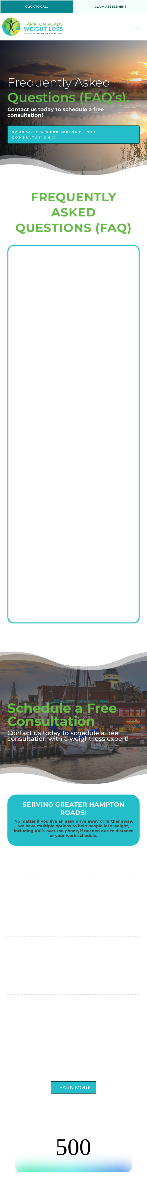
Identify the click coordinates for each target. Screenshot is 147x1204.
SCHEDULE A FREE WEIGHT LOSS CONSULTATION (54, 134)
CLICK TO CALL (36, 6)
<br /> (73, 1153)
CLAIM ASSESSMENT (110, 6)
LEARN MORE (73, 1087)
